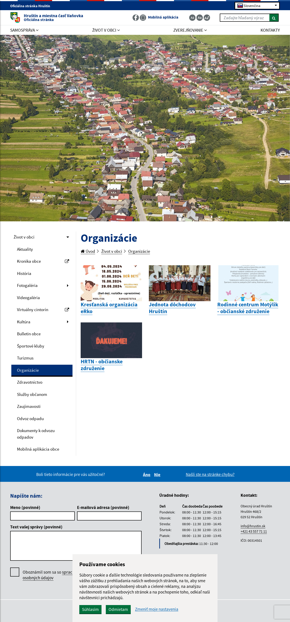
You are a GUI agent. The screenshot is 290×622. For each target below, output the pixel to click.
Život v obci (24, 237)
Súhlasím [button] (90, 609)
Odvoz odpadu (30, 418)
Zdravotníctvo (29, 382)
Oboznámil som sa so (54, 575)
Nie (158, 474)
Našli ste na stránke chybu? (210, 474)
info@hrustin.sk (253, 526)
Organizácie (28, 370)
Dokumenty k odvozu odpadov (36, 434)
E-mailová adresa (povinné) (103, 507)
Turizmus (25, 358)
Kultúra (23, 321)
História (24, 273)
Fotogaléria (27, 285)
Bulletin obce (29, 333)
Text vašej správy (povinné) (36, 527)
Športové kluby (30, 346)
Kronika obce (43, 261)
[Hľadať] (274, 18)
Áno (147, 474)
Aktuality (25, 249)
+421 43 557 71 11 (254, 531)
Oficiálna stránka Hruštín (32, 6)
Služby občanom (32, 394)
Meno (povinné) (25, 507)
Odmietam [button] (118, 609)
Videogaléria (28, 297)
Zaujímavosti (29, 406)
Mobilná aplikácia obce (38, 449)
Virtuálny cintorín (43, 309)
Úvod (88, 251)
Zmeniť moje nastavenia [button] (156, 609)
